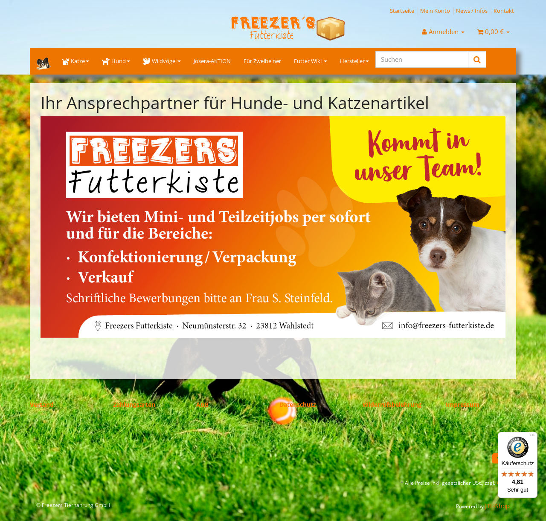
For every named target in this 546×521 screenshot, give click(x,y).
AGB (202, 404)
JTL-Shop (497, 506)
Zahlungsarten (134, 404)
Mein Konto (435, 10)
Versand (42, 404)
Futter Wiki (310, 61)
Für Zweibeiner (262, 61)
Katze (75, 61)
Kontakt (504, 10)
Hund (116, 61)
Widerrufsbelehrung (392, 404)
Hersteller (354, 61)
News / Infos (472, 10)
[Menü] (532, 437)
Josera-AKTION (212, 61)
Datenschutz (297, 404)
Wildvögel (162, 61)
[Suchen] (421, 59)
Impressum (462, 404)
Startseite (402, 10)
